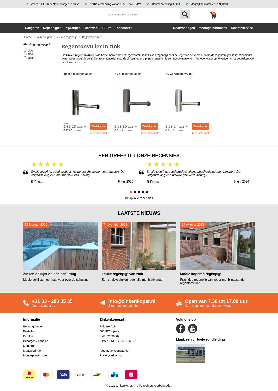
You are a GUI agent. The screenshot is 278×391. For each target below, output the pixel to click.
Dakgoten (32, 28)
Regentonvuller (91, 37)
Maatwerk (91, 28)
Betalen (28, 336)
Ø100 (31, 58)
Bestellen (29, 331)
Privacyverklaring (111, 355)
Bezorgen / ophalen (35, 341)
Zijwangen (73, 28)
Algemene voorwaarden (115, 350)
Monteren (29, 345)
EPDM (106, 28)
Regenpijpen (52, 28)
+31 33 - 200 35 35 (52, 301)
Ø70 (30, 50)
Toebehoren (123, 28)
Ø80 (30, 54)
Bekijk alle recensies (139, 198)
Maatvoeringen (32, 350)
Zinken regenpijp (67, 37)
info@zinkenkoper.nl (131, 301)
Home (28, 37)
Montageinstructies (35, 355)
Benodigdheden (33, 326)
